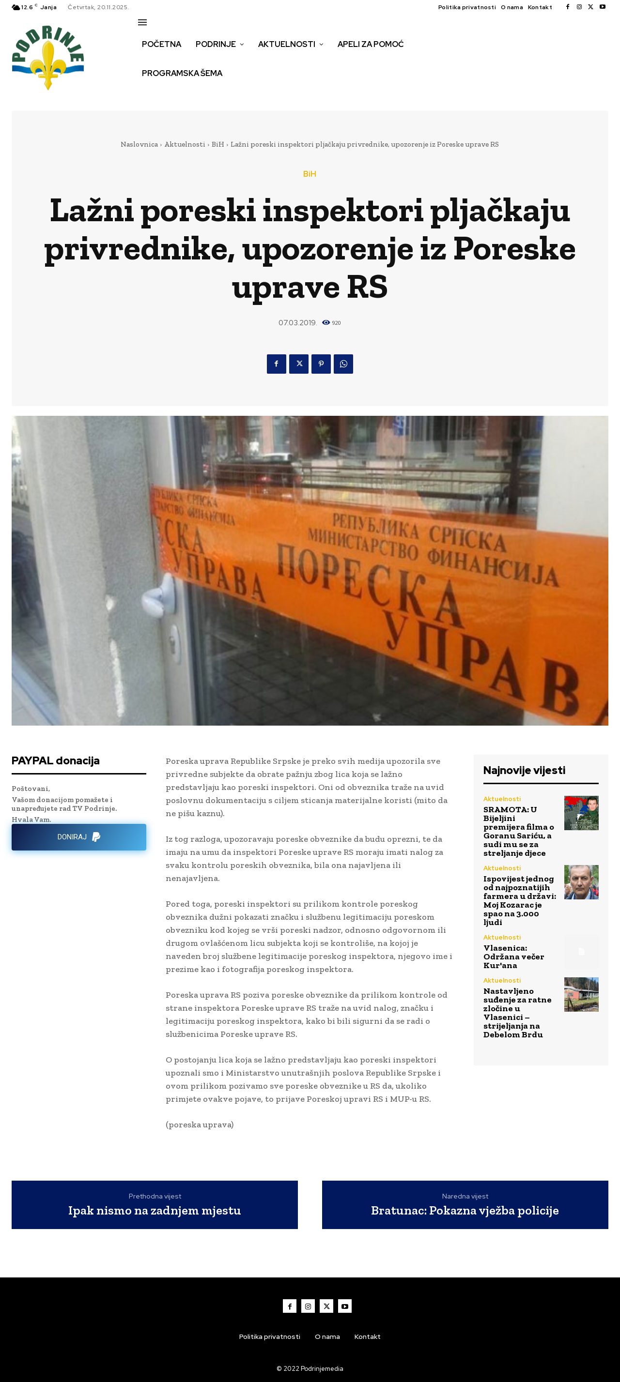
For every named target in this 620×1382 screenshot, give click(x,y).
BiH (218, 144)
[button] (148, 94)
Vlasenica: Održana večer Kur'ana (513, 956)
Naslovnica (139, 144)
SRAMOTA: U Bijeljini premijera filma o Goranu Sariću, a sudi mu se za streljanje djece (518, 831)
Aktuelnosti (184, 144)
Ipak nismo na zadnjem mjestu (154, 1210)
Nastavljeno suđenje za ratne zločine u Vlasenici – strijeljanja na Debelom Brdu (517, 1013)
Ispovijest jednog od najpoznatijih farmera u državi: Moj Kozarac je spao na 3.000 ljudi (519, 900)
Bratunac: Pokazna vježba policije (465, 1210)
